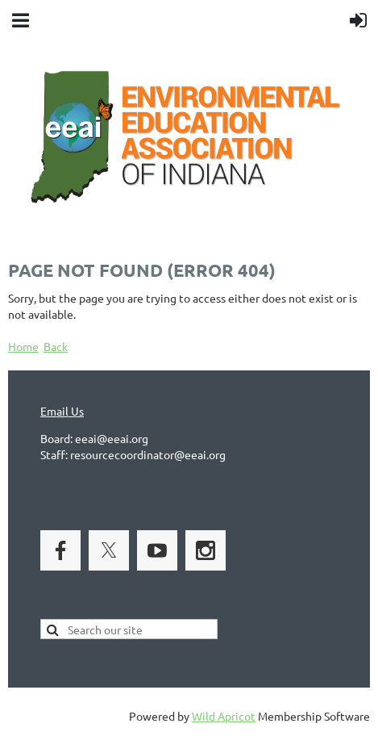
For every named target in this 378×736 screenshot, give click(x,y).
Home (23, 346)
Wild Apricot (223, 716)
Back (56, 346)
